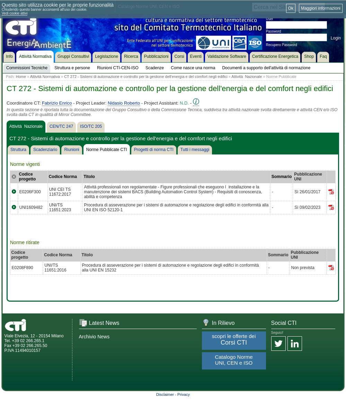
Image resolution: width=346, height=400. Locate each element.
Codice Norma (63, 176)
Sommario (282, 176)
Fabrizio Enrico (57, 103)
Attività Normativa (45, 76)
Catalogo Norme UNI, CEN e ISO (233, 360)
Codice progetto (27, 176)
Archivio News (94, 336)
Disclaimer (165, 394)
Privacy (183, 394)
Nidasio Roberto (124, 103)
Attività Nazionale (246, 76)
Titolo (89, 176)
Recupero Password (281, 45)
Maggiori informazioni (320, 8)
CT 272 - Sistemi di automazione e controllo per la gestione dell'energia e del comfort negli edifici (146, 76)
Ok (290, 8)
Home (21, 76)
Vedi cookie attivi (15, 13)
